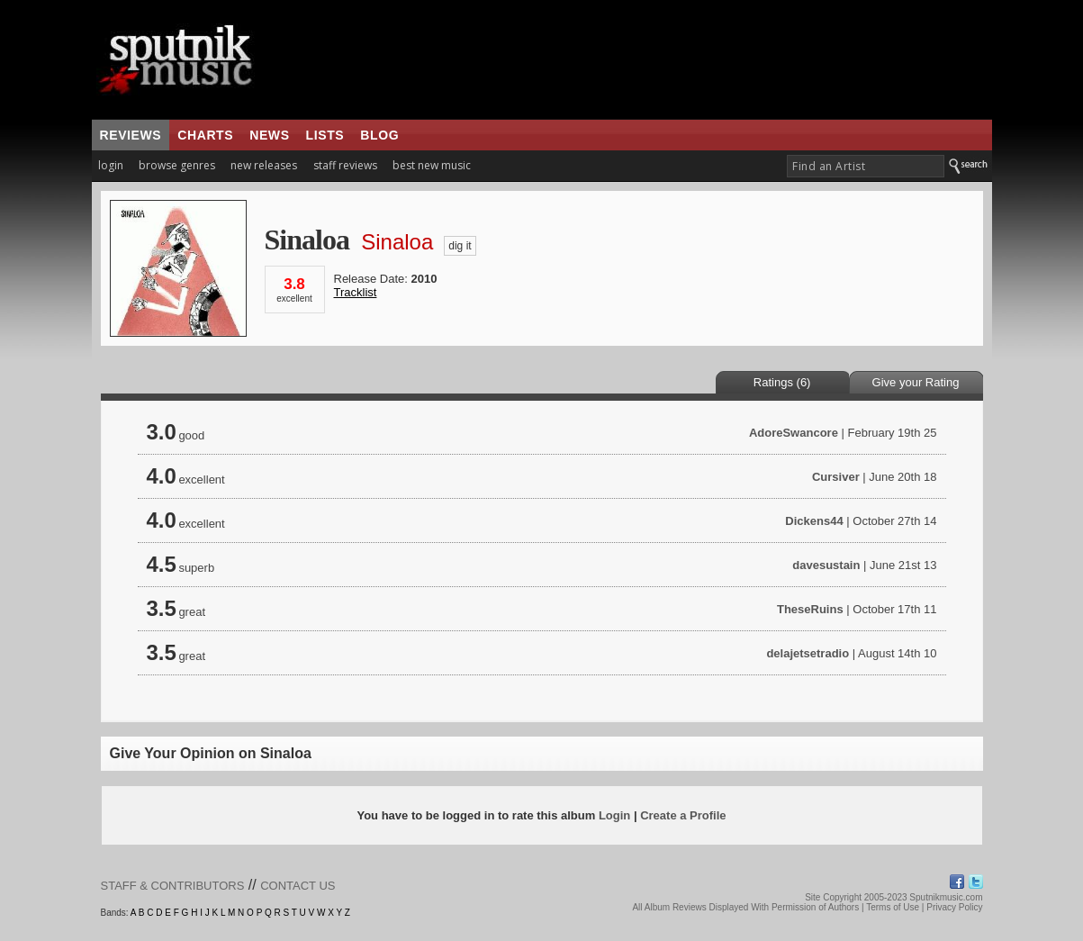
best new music (432, 165)
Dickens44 (814, 521)
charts (205, 135)
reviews (131, 135)
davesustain (826, 565)
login (110, 165)
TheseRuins (810, 609)
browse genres (177, 165)
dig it (459, 246)
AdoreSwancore (793, 432)
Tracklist (355, 292)
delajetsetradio (807, 653)
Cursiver (836, 477)
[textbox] (865, 166)
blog (379, 135)
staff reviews (345, 165)
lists (325, 135)
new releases (263, 165)
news (269, 135)
